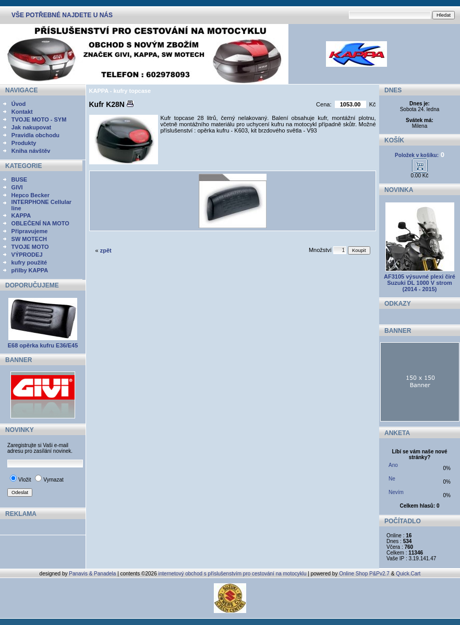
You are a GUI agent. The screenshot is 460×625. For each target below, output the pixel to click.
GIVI (17, 187)
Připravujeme (29, 231)
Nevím (396, 492)
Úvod (18, 104)
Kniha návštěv (31, 151)
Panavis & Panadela (93, 573)
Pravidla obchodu (35, 135)
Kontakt (22, 112)
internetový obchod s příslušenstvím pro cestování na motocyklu (233, 573)
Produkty (24, 143)
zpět (106, 250)
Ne (392, 479)
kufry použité (29, 262)
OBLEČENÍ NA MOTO (40, 223)
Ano (393, 465)
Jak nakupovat (31, 127)
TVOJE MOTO (30, 247)
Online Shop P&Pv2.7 (364, 573)
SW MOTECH (29, 239)
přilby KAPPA (30, 270)
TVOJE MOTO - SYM (39, 119)
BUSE (19, 179)
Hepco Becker (30, 195)
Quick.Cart (408, 573)
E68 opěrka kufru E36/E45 (43, 345)
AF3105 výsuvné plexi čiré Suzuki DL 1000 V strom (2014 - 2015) (419, 282)
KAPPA (21, 215)
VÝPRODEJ (27, 254)
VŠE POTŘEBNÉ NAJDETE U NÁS (62, 15)
